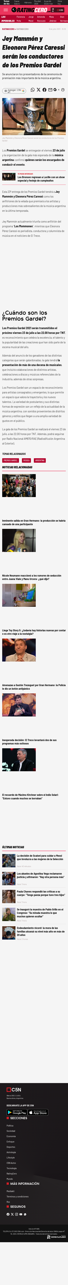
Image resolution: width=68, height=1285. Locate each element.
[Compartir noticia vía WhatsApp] (33, 90)
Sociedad (11, 1130)
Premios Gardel (11, 460)
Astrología (11, 1152)
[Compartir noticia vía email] (50, 90)
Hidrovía (27, 2)
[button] (63, 90)
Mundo (10, 1178)
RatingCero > (9, 29)
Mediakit (10, 1191)
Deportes (11, 1146)
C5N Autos (11, 1162)
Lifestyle (11, 1157)
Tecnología (11, 1168)
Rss (8, 1201)
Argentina (39, 460)
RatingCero (22, 29)
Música (26, 460)
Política (10, 1125)
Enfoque (10, 1141)
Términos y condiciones (18, 1196)
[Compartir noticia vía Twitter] (39, 90)
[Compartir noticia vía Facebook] (44, 90)
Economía (11, 1136)
